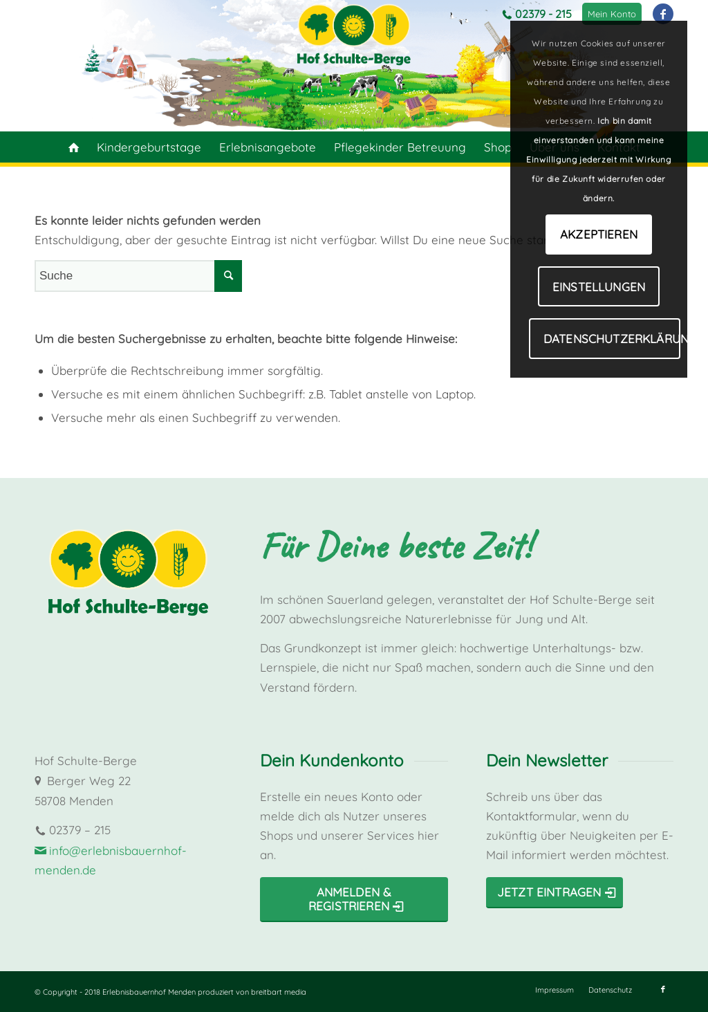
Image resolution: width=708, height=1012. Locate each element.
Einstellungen (598, 286)
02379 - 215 (543, 14)
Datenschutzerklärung (611, 338)
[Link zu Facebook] (663, 13)
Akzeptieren (598, 234)
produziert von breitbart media (252, 992)
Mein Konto (612, 13)
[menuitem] (612, 13)
